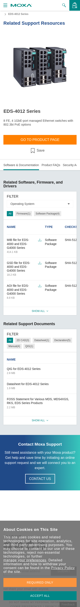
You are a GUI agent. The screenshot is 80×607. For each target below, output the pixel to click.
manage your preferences (24, 560)
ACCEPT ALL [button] (40, 595)
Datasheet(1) (41, 340)
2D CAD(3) (23, 340)
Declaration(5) (62, 340)
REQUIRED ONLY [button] (40, 582)
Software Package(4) (48, 213)
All (10, 213)
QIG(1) (29, 346)
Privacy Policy (63, 568)
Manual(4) (14, 346)
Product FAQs (51, 165)
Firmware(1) (24, 213)
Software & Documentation (21, 165)
